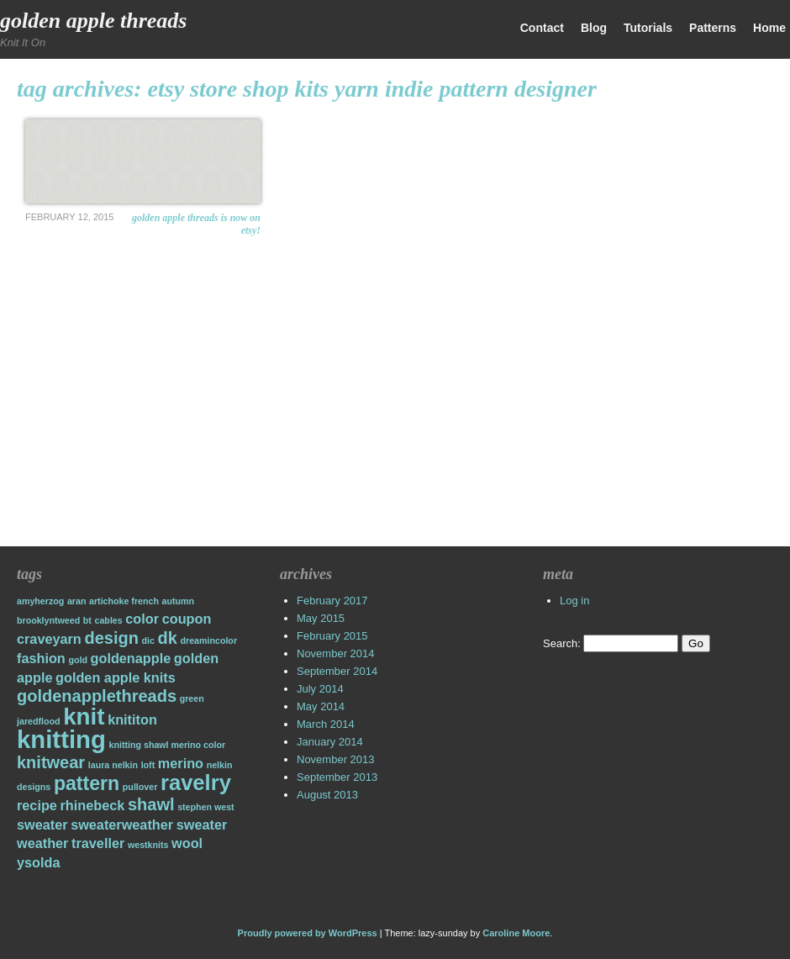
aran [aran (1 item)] (77, 601)
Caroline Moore (516, 933)
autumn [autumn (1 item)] (178, 601)
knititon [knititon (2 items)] (132, 719)
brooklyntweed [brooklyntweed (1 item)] (48, 620)
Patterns (712, 27)
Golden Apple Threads (93, 20)
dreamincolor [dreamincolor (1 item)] (209, 640)
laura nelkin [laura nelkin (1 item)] (113, 765)
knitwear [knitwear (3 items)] (51, 762)
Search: (562, 643)
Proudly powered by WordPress (307, 933)
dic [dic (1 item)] (148, 640)
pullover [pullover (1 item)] (140, 787)
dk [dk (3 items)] (167, 638)
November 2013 (336, 759)
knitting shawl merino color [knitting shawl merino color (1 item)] (167, 745)
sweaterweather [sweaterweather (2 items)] (122, 824)
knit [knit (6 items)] (83, 716)
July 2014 (320, 688)
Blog (594, 27)
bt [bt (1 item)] (87, 620)
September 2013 (337, 777)
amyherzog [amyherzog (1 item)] (40, 601)
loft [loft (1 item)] (148, 765)
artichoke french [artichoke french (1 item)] (124, 601)
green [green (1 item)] (192, 698)
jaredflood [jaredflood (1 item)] (39, 721)
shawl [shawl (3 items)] (151, 804)
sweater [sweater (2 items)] (42, 824)
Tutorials (648, 27)
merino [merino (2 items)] (180, 763)
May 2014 (321, 706)
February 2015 (332, 636)
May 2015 (321, 618)
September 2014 (337, 671)
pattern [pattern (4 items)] (86, 783)
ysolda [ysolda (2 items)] (38, 862)
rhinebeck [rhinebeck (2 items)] (93, 805)
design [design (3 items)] (111, 638)
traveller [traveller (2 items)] (97, 843)
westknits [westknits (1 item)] (148, 845)
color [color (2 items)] (142, 618)
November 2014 (336, 653)
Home (769, 27)
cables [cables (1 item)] (109, 620)
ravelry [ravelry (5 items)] (196, 782)
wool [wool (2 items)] (187, 843)
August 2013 (327, 794)
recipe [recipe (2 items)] (37, 805)
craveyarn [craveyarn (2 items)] (49, 638)
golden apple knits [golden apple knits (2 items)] (115, 677)
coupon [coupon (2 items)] (187, 618)
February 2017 (332, 600)
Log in (574, 600)
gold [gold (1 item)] (77, 660)
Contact (542, 27)
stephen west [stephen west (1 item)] (205, 807)
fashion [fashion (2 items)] (41, 658)
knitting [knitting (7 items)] (61, 739)
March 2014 (326, 724)
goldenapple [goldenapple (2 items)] (131, 658)
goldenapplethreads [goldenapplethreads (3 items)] (96, 696)
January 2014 (330, 741)
